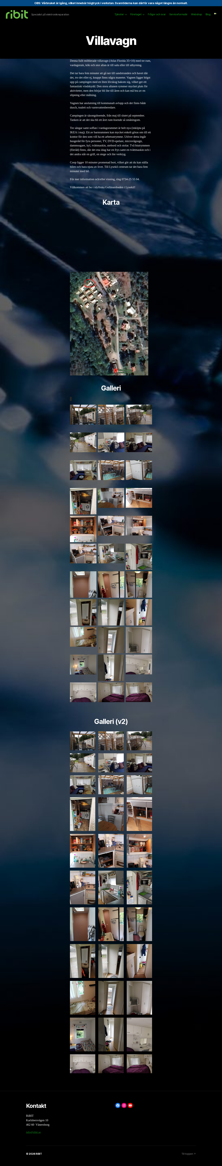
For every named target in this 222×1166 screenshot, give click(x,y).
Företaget (136, 16)
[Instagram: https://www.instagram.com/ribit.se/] (124, 1109)
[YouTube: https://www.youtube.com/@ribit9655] (130, 1109)
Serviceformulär (178, 16)
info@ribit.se (34, 1136)
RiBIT (39, 1158)
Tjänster (119, 16)
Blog (208, 16)
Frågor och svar (157, 16)
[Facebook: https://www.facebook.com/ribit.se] (117, 1109)
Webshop (196, 16)
